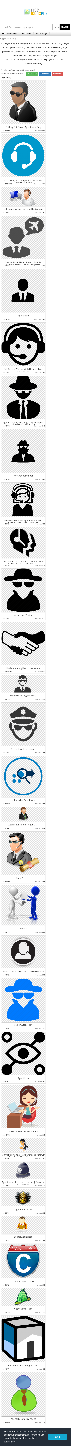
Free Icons (26, 33)
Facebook (45, 74)
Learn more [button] (10, 1442)
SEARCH (65, 27)
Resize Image (41, 33)
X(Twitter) (6, 78)
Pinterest (57, 74)
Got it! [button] (57, 1437)
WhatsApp (32, 74)
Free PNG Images (10, 33)
